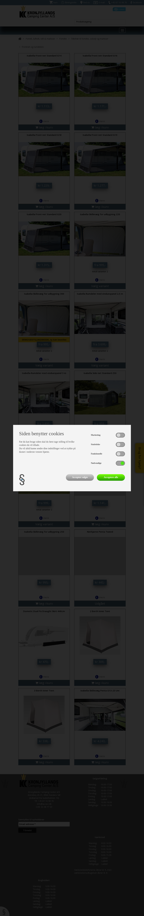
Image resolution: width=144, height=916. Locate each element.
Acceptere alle (111, 477)
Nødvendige (96, 463)
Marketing (95, 435)
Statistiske (95, 444)
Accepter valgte (80, 477)
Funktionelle (96, 454)
